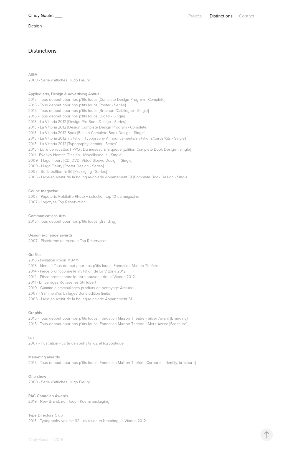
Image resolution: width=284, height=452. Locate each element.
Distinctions (221, 16)
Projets (195, 16)
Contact (246, 16)
